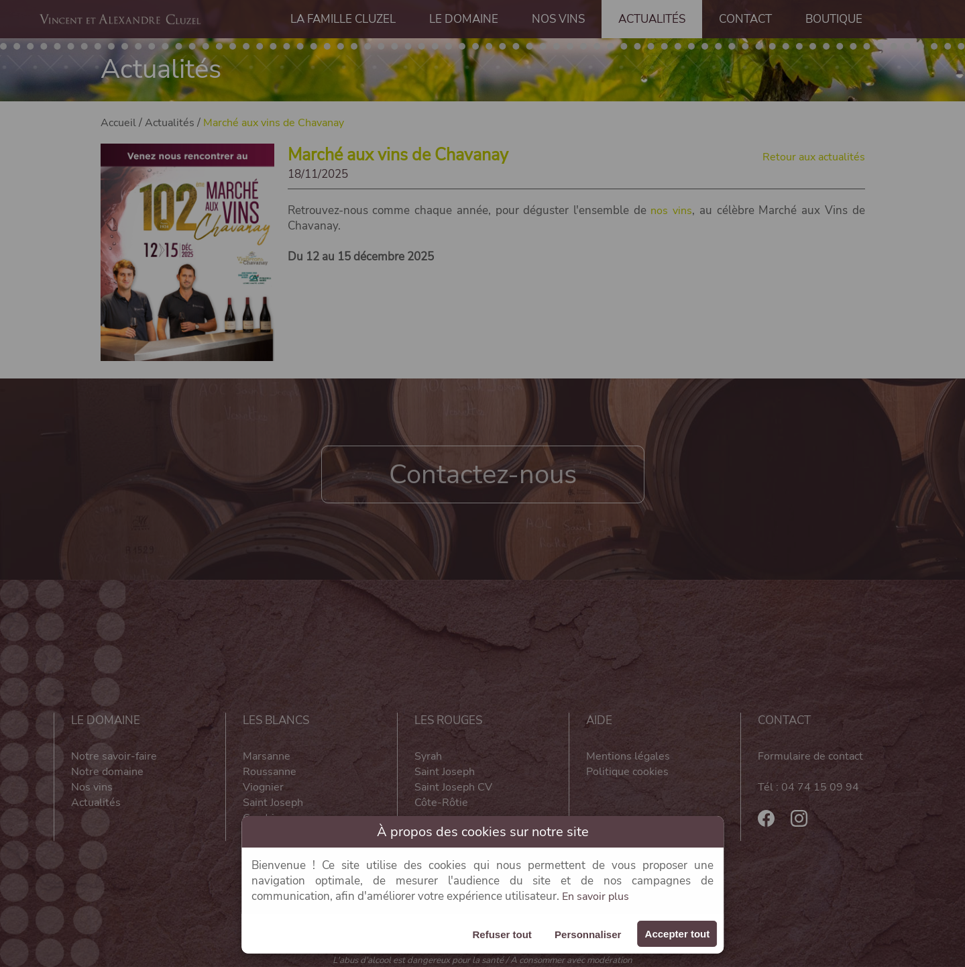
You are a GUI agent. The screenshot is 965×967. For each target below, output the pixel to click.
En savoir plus (597, 896)
